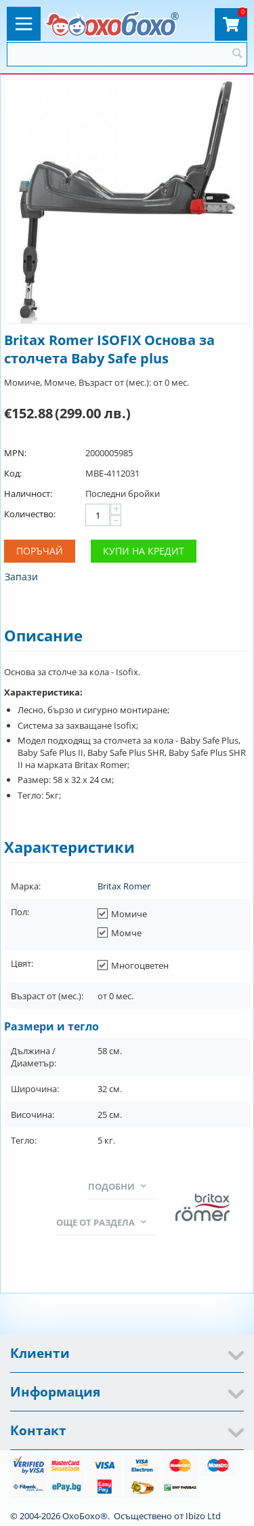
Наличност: (28, 493)
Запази (21, 576)
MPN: (15, 453)
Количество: (30, 514)
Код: (13, 473)
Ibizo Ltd (203, 1516)
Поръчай (39, 550)
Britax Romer (124, 886)
